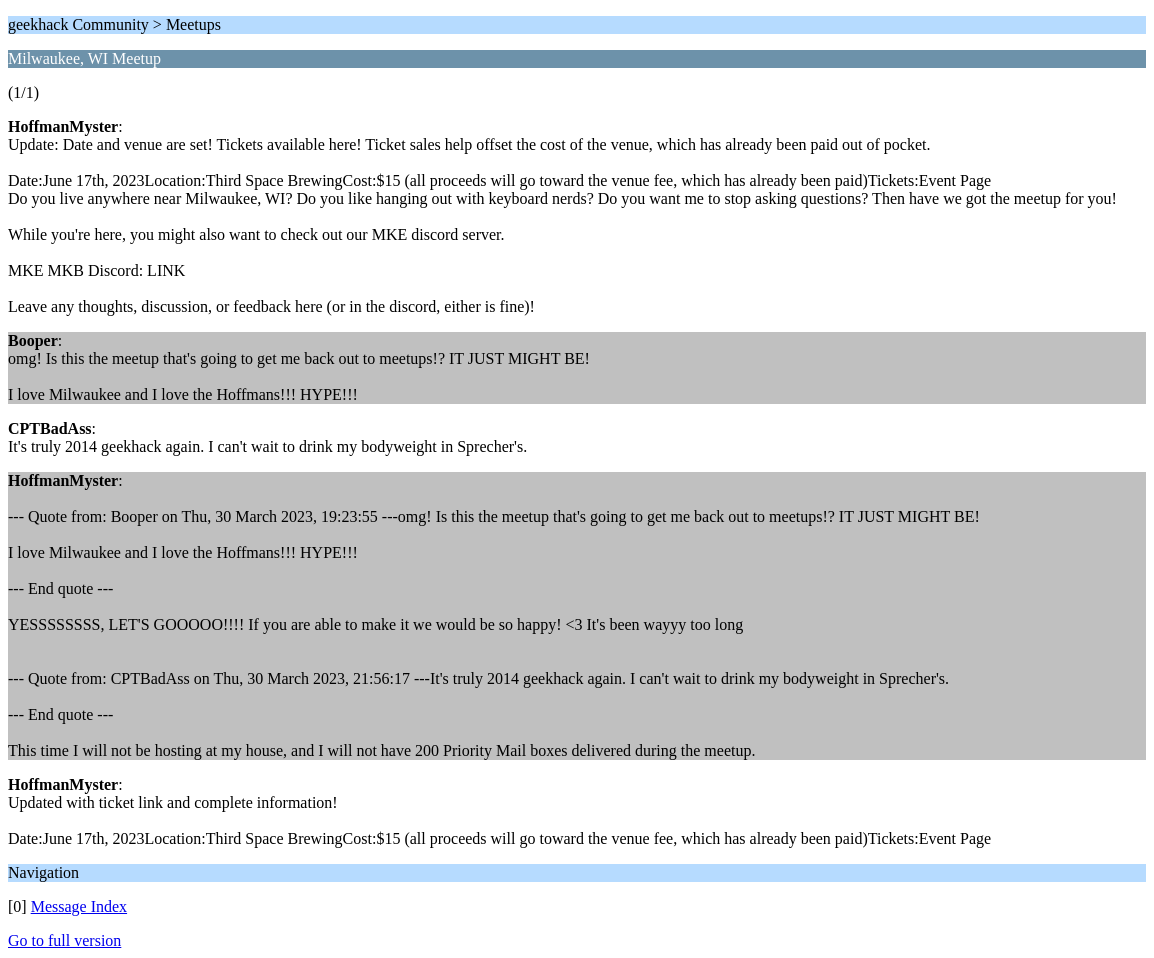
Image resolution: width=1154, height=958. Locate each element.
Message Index (79, 906)
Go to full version (64, 940)
